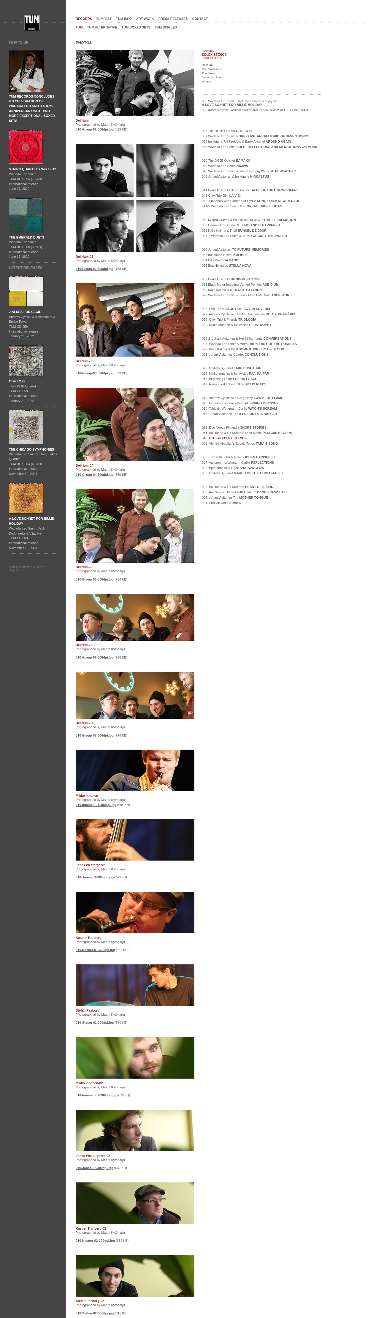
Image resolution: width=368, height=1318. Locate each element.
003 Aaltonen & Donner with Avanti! (244, 492)
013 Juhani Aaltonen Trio (239, 414)
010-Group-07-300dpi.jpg (95, 735)
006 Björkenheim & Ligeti (233, 468)
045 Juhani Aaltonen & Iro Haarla (235, 176)
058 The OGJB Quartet (227, 131)
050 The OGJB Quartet (226, 160)
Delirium (207, 64)
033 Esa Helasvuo (226, 265)
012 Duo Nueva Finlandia (234, 427)
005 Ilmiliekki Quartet (242, 473)
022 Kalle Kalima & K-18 (243, 349)
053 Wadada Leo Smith (260, 147)
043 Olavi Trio (221, 195)
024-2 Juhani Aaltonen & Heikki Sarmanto (246, 338)
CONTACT (200, 18)
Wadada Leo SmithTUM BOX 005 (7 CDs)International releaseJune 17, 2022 (32, 178)
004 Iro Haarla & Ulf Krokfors (237, 487)
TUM (79, 27)
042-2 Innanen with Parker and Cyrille (251, 201)
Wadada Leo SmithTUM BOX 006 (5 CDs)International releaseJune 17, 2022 (26, 247)
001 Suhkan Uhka (221, 503)
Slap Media (16, 570)
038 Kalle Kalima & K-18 (234, 230)
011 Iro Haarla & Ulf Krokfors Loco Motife (247, 433)
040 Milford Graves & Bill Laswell (249, 220)
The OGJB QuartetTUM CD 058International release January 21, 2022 (23, 391)
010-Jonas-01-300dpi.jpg (94, 877)
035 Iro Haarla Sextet (224, 255)
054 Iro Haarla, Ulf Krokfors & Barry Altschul (246, 141)
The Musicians (211, 69)
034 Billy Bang (220, 260)
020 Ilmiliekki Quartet (231, 368)
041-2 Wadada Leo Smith (242, 206)
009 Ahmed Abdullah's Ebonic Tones (240, 443)
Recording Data (212, 77)
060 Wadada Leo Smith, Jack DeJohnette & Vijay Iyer (240, 102)
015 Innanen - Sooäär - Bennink (240, 403)
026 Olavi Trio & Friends (229, 319)
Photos (206, 81)
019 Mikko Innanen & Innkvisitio (235, 373)
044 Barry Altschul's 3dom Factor (249, 190)
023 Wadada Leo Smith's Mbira (249, 344)
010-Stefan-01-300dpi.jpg (95, 1022)
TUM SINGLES (166, 27)
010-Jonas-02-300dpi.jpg (94, 1168)
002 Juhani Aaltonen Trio (235, 497)
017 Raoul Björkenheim (233, 384)
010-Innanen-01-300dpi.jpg (96, 805)
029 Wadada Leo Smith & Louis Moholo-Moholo (247, 295)
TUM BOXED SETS (136, 27)
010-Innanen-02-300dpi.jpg (96, 1095)
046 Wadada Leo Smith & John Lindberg (249, 171)
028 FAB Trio (236, 309)
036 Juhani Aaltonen (235, 249)
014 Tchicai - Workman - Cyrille (239, 408)
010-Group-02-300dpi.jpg (95, 269)
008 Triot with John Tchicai (238, 457)
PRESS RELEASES (173, 18)
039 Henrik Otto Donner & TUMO (242, 225)
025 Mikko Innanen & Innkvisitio (237, 325)
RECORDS (84, 18)
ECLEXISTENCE (214, 54)
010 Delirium (224, 438)
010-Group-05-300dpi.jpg (95, 579)
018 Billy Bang (229, 379)
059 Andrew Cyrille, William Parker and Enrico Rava (255, 110)
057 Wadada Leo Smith (255, 136)
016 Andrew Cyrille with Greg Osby (242, 398)
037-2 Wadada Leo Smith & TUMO (244, 236)
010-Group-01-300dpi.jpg (95, 129)
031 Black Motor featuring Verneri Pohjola (240, 284)
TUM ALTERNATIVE (102, 27)
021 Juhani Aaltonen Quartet (235, 354)
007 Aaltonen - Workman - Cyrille (238, 462)
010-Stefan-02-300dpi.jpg (95, 1313)
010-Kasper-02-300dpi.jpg (95, 1240)
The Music (208, 73)
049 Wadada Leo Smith (225, 166)
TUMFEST (104, 18)
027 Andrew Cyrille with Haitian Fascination (249, 314)
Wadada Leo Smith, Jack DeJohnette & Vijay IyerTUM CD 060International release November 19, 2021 (31, 533)
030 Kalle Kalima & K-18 (232, 290)
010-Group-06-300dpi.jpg (95, 657)
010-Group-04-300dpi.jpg (95, 474)
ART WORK (145, 18)
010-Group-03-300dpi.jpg (95, 373)
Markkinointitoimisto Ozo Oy (27, 567)
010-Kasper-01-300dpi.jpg (95, 950)
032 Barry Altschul (231, 279)
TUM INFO (124, 18)
